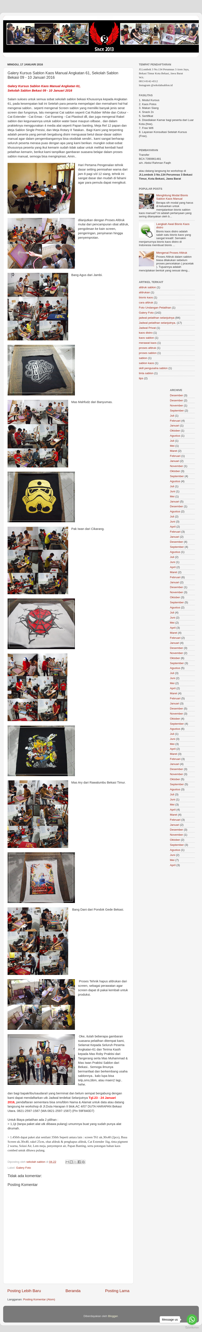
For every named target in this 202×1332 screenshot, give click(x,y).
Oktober (175, 430)
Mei (172, 445)
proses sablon (148, 353)
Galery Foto (23, 1167)
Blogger (113, 1316)
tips (141, 378)
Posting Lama (117, 1291)
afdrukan (144, 292)
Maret (173, 450)
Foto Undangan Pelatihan (155, 307)
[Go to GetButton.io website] (192, 1327)
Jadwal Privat (147, 327)
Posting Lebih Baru (24, 1291)
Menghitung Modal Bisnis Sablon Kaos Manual (172, 197)
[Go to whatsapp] (192, 1319)
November (176, 405)
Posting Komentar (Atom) (39, 1299)
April (173, 526)
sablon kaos (146, 363)
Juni (172, 491)
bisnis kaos (146, 297)
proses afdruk (147, 347)
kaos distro (146, 332)
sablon (143, 358)
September (177, 410)
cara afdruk (146, 302)
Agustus (175, 435)
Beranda (72, 1291)
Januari (174, 425)
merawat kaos (148, 342)
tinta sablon (146, 373)
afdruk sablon (147, 287)
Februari (175, 420)
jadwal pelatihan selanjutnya (156, 317)
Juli (172, 415)
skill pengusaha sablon (153, 368)
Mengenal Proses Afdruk (171, 252)
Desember (176, 395)
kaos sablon (146, 337)
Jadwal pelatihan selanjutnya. (157, 322)
